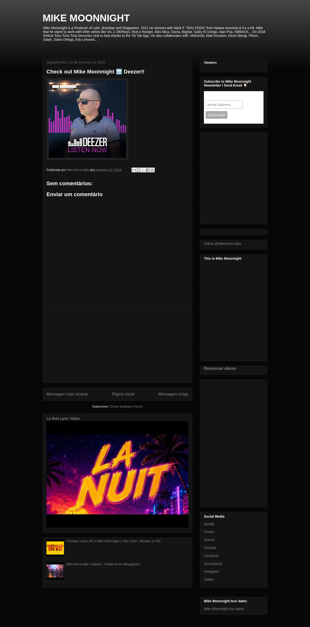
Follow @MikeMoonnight (222, 244)
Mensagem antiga (173, 394)
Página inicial (123, 394)
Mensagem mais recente (67, 394)
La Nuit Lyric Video (63, 418)
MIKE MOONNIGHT (86, 18)
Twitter (209, 579)
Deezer (209, 540)
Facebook (211, 556)
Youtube (210, 548)
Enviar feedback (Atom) (126, 406)
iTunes (209, 532)
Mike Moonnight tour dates (224, 609)
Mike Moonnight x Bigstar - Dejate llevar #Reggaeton (103, 564)
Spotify (209, 524)
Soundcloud (213, 564)
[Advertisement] (117, 345)
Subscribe (215, 96)
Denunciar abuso (220, 368)
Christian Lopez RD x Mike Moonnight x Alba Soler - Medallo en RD (113, 541)
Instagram (211, 571)
